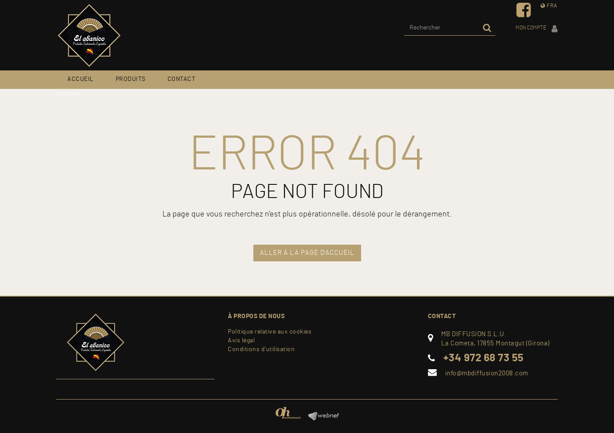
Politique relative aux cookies (269, 332)
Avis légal (241, 341)
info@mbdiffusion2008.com (486, 373)
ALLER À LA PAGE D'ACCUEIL (307, 253)
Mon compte (536, 29)
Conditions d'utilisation (261, 349)
